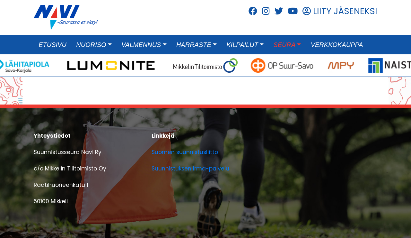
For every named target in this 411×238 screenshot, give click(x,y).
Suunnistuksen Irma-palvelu (190, 168)
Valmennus (141, 44)
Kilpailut (242, 44)
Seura (284, 44)
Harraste (193, 44)
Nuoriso (91, 44)
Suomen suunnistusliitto (185, 152)
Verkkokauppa (337, 44)
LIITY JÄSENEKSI (339, 11)
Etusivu (52, 44)
